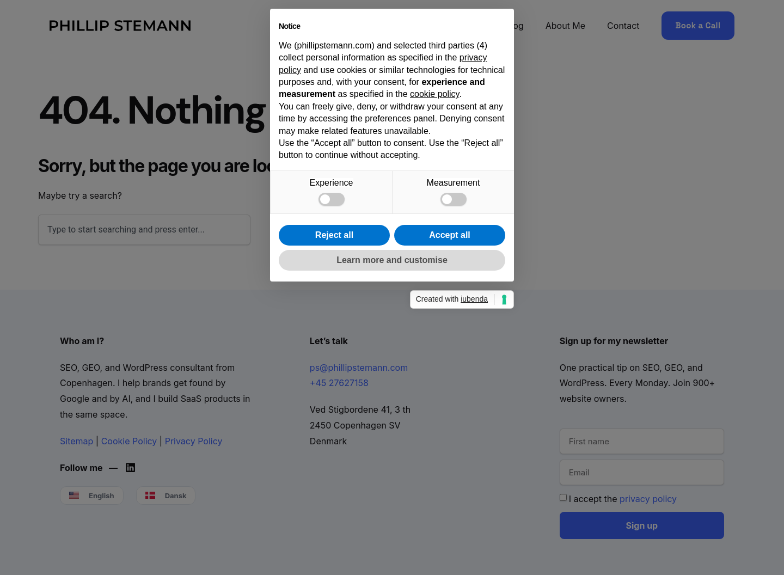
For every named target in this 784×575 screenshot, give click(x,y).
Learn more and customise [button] (392, 402)
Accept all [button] (449, 377)
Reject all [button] (334, 377)
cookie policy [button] (434, 236)
